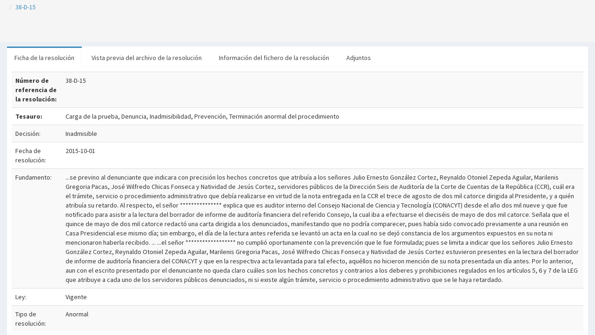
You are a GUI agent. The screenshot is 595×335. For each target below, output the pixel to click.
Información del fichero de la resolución (274, 58)
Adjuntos (358, 58)
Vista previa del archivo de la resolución (147, 58)
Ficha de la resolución (44, 58)
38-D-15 (25, 7)
